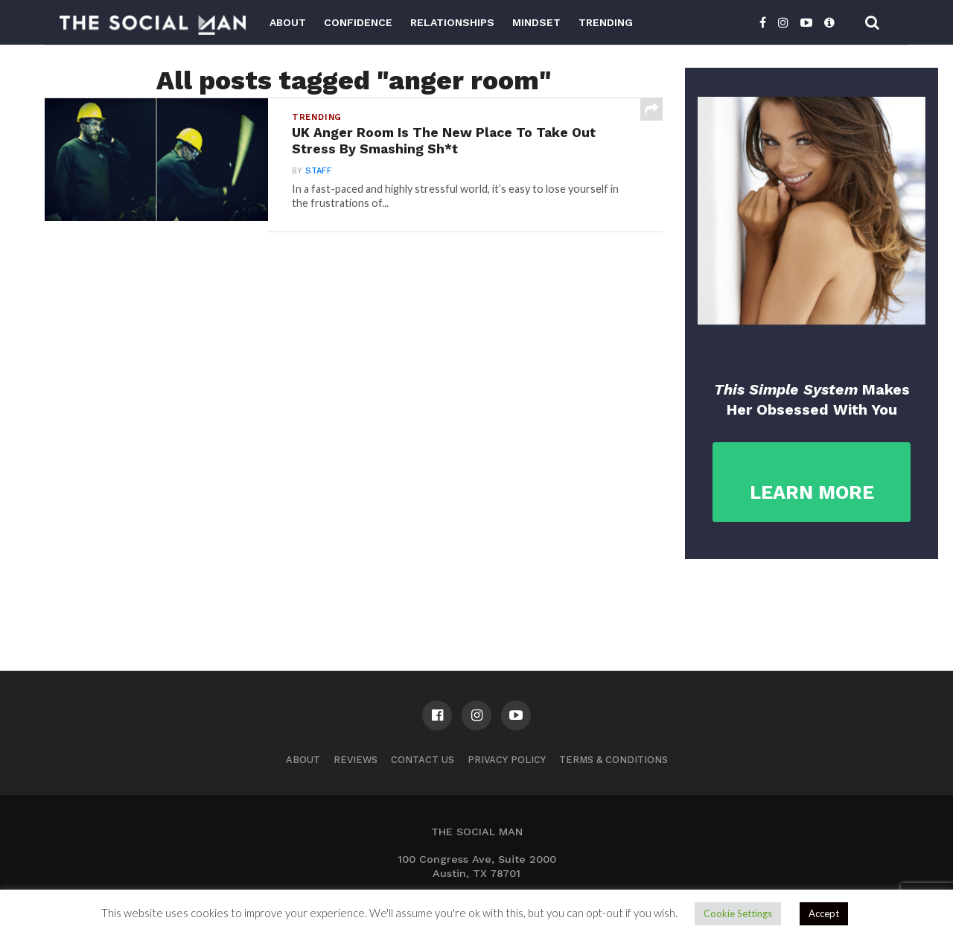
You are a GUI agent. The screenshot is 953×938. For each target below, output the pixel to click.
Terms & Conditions (613, 759)
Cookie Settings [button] (738, 913)
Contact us (422, 759)
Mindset (536, 22)
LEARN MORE (812, 492)
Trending (606, 22)
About (288, 22)
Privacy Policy (507, 759)
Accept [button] (824, 913)
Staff (318, 171)
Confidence (358, 22)
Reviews (355, 759)
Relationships (452, 22)
